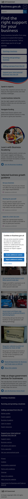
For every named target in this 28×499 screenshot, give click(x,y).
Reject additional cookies (14, 259)
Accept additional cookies (14, 255)
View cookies (8, 263)
